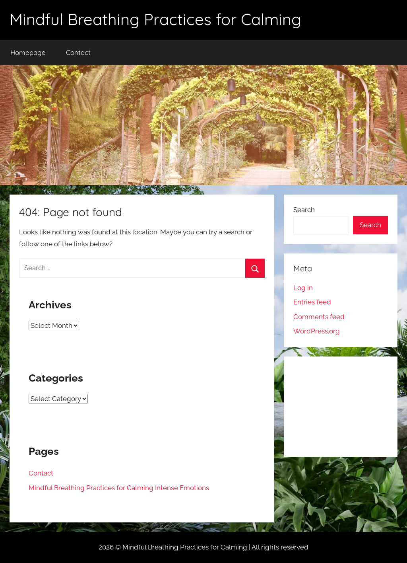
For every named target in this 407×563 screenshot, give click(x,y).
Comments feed (319, 317)
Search (304, 210)
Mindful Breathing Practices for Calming (155, 19)
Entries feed (312, 302)
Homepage (28, 52)
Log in (303, 288)
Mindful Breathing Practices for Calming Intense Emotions (119, 488)
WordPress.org (316, 331)
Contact (78, 52)
